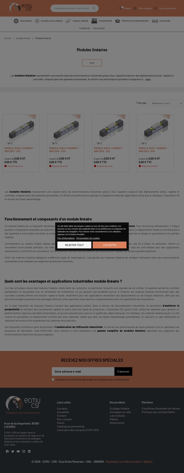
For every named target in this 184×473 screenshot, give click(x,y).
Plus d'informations (66, 238)
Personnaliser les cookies (88, 238)
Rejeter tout (74, 245)
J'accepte (109, 245)
